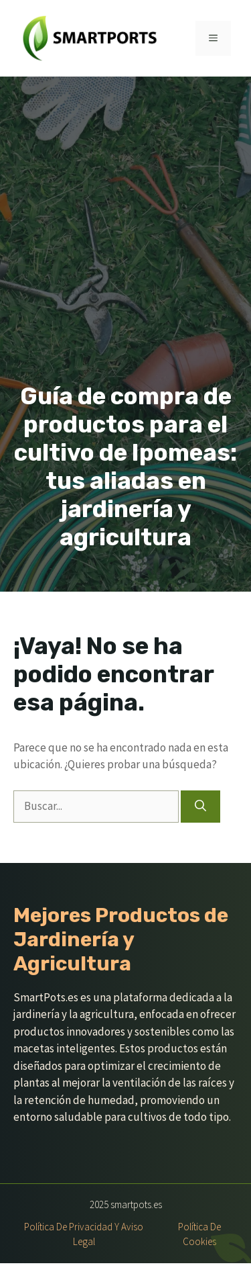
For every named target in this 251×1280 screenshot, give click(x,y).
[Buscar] (200, 806)
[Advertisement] (125, 249)
